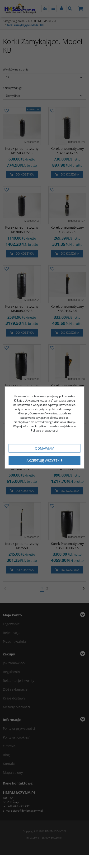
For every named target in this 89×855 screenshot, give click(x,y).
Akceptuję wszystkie (44, 460)
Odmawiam (44, 448)
